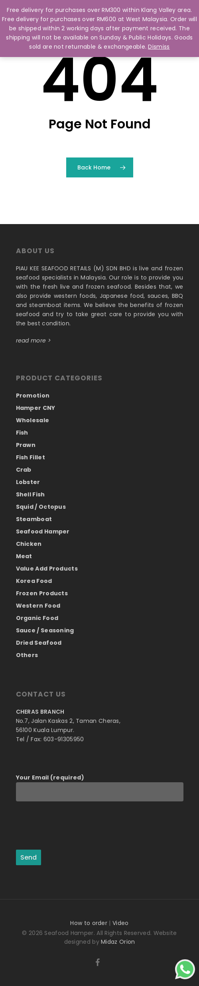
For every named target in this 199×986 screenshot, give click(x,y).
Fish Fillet (30, 457)
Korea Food (34, 581)
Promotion (33, 396)
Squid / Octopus (41, 507)
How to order (88, 923)
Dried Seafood (39, 643)
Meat (24, 556)
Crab (24, 470)
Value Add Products (47, 569)
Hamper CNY (35, 408)
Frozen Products (42, 593)
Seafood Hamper (43, 531)
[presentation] (76, 826)
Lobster (28, 482)
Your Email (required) (99, 787)
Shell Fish (30, 494)
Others (27, 655)
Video (120, 923)
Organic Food (37, 618)
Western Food (38, 606)
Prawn (26, 445)
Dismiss (158, 47)
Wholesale (32, 420)
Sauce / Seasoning (45, 630)
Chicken (29, 544)
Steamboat (34, 519)
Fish (22, 433)
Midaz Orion (118, 942)
